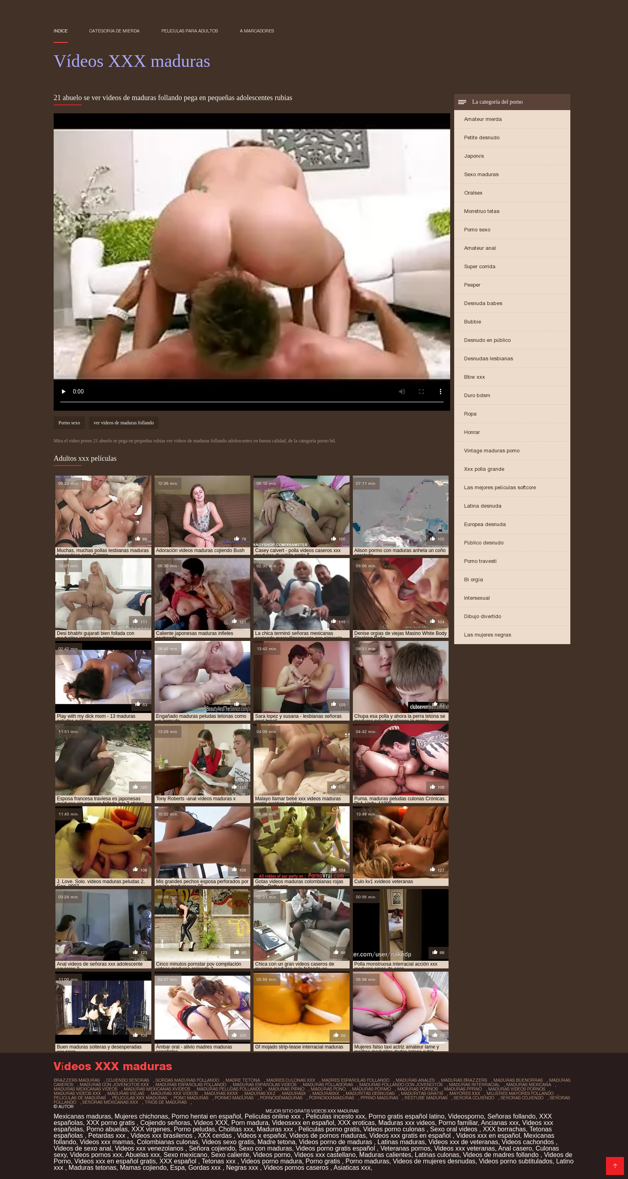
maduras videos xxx (77, 1093)
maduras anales (415, 1080)
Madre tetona (276, 1142)
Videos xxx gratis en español (411, 1135)
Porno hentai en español (206, 1116)
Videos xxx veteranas (464, 1148)
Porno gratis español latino (406, 1116)
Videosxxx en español (303, 1122)
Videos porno (271, 1154)
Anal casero (515, 1148)
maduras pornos (417, 1089)
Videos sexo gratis (228, 1142)
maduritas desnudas (370, 1093)
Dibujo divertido (482, 616)
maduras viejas (125, 1093)
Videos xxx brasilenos (162, 1135)
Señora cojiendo (212, 1148)
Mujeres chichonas (141, 1116)
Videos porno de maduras (336, 1142)
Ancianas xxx (500, 1122)
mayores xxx (464, 1093)
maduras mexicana (528, 1084)
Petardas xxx (107, 1135)
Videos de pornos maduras (327, 1135)
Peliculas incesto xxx (335, 1116)
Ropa (470, 414)
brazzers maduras (77, 1080)
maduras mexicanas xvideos (157, 1089)
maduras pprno (463, 1089)
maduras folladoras (328, 1084)
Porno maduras (367, 1161)
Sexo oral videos (454, 1129)
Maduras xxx (276, 1129)
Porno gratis (324, 1161)
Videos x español (261, 1135)
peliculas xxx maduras (139, 1097)
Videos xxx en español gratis (115, 1161)
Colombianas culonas (167, 1142)
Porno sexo (477, 230)
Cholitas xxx (236, 1129)
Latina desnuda (482, 506)
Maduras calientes (385, 1154)
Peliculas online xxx (273, 1116)
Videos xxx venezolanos (150, 1148)
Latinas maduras (401, 1142)
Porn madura (250, 1122)
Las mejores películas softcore (500, 487)
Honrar (472, 432)
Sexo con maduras (265, 1148)
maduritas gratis (422, 1093)
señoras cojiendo (522, 1097)
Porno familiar (458, 1122)
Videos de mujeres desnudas (434, 1161)
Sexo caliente (230, 1154)
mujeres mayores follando (520, 1093)
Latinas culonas (437, 1154)
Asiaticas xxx (352, 1167)
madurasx (294, 1093)
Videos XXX (211, 1122)
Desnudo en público (487, 340)
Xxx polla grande (484, 469)
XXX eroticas (356, 1122)
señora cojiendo (474, 1097)
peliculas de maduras (80, 1097)
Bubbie (472, 322)
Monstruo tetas (481, 211)
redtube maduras (426, 1097)
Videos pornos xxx (96, 1154)
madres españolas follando (355, 1080)
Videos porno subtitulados (516, 1161)
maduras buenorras (518, 1080)
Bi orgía (473, 579)
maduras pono (328, 1089)
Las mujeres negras (487, 635)
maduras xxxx (221, 1093)
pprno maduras (379, 1097)
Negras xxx (243, 1167)
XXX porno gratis (112, 1122)
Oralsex (473, 193)
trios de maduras (166, 1102)
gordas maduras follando (187, 1080)
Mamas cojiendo (143, 1167)
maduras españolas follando (190, 1084)
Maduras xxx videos (406, 1122)
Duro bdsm (477, 395)
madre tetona (242, 1080)
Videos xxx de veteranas (463, 1142)
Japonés (474, 156)
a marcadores (257, 30)
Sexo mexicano (185, 1154)
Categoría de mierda (114, 30)
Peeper (472, 285)
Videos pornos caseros (297, 1167)
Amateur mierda (483, 119)
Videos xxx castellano (325, 1154)
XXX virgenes (150, 1129)
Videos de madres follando (502, 1154)
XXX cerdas (215, 1135)
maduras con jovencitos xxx (114, 1084)
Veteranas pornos (405, 1148)
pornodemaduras (281, 1097)
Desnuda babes (483, 303)
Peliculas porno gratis (329, 1129)
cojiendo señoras (127, 1080)
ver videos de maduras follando (124, 423)
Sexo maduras (481, 174)
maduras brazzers (464, 1080)
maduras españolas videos (264, 1084)
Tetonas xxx (219, 1161)
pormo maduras (234, 1097)
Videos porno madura (271, 1161)
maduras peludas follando (229, 1089)
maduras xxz (260, 1093)
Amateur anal (480, 248)
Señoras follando (511, 1116)
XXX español (178, 1161)
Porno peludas (194, 1129)
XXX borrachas (504, 1129)
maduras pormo (371, 1089)
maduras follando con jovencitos (401, 1084)
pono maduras (190, 1097)
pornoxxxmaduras (331, 1097)
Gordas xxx (205, 1167)
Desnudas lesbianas (488, 359)
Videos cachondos (529, 1142)
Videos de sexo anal (82, 1148)
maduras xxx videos (174, 1093)
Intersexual (477, 598)
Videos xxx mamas (106, 1142)
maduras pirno (286, 1089)
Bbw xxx (474, 377)
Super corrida (479, 266)
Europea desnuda (485, 524)
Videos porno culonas (395, 1129)
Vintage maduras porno (491, 451)
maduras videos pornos (516, 1089)
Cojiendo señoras (165, 1122)
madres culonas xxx (290, 1080)
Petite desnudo (481, 138)
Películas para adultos (189, 30)
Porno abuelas (107, 1129)
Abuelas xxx (142, 1154)
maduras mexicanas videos (85, 1089)
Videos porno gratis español (336, 1148)
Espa (177, 1167)
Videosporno (466, 1116)
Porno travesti (480, 561)
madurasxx (325, 1093)
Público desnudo (483, 543)
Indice (61, 30)
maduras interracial (474, 1084)
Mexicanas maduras (82, 1116)
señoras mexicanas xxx (110, 1102)
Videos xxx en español (488, 1135)
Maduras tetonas (92, 1167)
